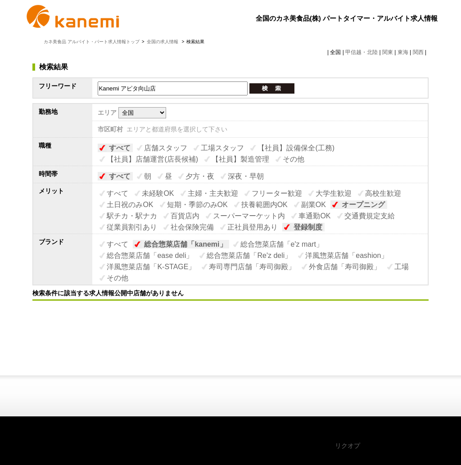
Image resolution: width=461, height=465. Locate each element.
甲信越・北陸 (361, 52)
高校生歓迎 (383, 193)
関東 (387, 52)
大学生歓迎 (334, 193)
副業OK (313, 204)
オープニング (363, 204)
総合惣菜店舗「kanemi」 (185, 244)
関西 (418, 52)
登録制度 (308, 227)
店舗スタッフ (165, 148)
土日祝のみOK (130, 204)
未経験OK (158, 193)
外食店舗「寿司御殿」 (345, 267)
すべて (120, 148)
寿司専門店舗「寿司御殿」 (252, 267)
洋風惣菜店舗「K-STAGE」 (151, 267)
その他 (293, 159)
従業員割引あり (132, 227)
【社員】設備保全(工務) (296, 148)
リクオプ (347, 445)
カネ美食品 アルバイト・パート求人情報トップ (92, 41)
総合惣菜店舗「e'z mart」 (281, 244)
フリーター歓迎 (277, 193)
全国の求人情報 (163, 41)
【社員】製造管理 (240, 159)
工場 (401, 267)
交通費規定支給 (369, 216)
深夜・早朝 (246, 176)
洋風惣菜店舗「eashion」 (346, 255)
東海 (403, 52)
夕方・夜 (199, 176)
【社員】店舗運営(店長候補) (152, 159)
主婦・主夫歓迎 (213, 193)
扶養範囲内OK (264, 204)
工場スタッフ (222, 148)
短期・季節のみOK (197, 204)
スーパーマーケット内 (249, 216)
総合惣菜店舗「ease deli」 (150, 255)
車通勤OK (314, 216)
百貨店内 (185, 216)
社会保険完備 (192, 227)
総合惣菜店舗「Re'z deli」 (249, 255)
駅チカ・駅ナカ (132, 216)
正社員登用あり (252, 227)
